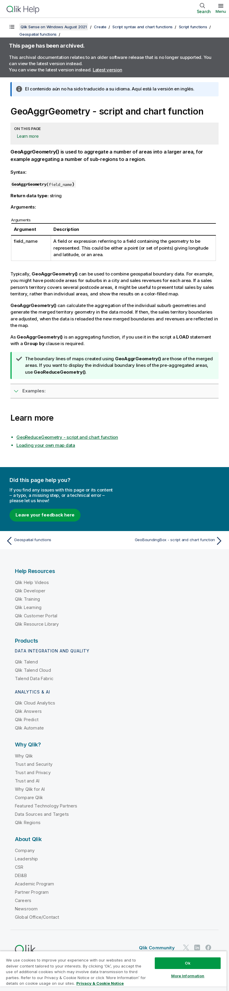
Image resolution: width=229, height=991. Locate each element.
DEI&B (21, 875)
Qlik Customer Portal (36, 615)
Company (25, 850)
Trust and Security (33, 764)
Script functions (193, 26)
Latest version (107, 70)
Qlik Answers (28, 711)
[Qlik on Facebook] (208, 947)
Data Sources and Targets (42, 814)
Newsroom (26, 908)
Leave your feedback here (45, 515)
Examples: (34, 391)
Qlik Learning (28, 607)
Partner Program (32, 892)
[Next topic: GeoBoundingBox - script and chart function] (171, 541)
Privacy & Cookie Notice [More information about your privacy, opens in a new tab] (100, 983)
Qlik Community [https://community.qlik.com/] (157, 948)
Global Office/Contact (37, 917)
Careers (23, 900)
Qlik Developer (30, 590)
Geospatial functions (38, 34)
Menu (221, 11)
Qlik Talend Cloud (33, 670)
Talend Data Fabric (34, 678)
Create (100, 26)
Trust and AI (27, 780)
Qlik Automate (29, 727)
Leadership (26, 858)
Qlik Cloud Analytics (35, 702)
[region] (113, 971)
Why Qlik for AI (30, 789)
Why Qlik (24, 755)
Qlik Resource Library (37, 624)
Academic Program (34, 883)
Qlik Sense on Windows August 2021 (54, 26)
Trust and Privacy (33, 772)
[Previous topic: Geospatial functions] (58, 541)
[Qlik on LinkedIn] (197, 947)
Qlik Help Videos (32, 582)
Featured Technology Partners (46, 805)
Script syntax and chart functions (142, 26)
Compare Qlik (29, 797)
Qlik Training (27, 599)
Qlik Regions (28, 822)
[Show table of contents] (11, 26)
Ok (187, 963)
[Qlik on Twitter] (186, 947)
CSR (19, 867)
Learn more (28, 136)
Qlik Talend (26, 661)
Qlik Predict (26, 719)
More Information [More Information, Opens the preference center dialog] (188, 975)
